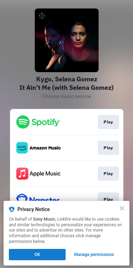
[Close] (122, 208)
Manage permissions (94, 254)
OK (37, 254)
